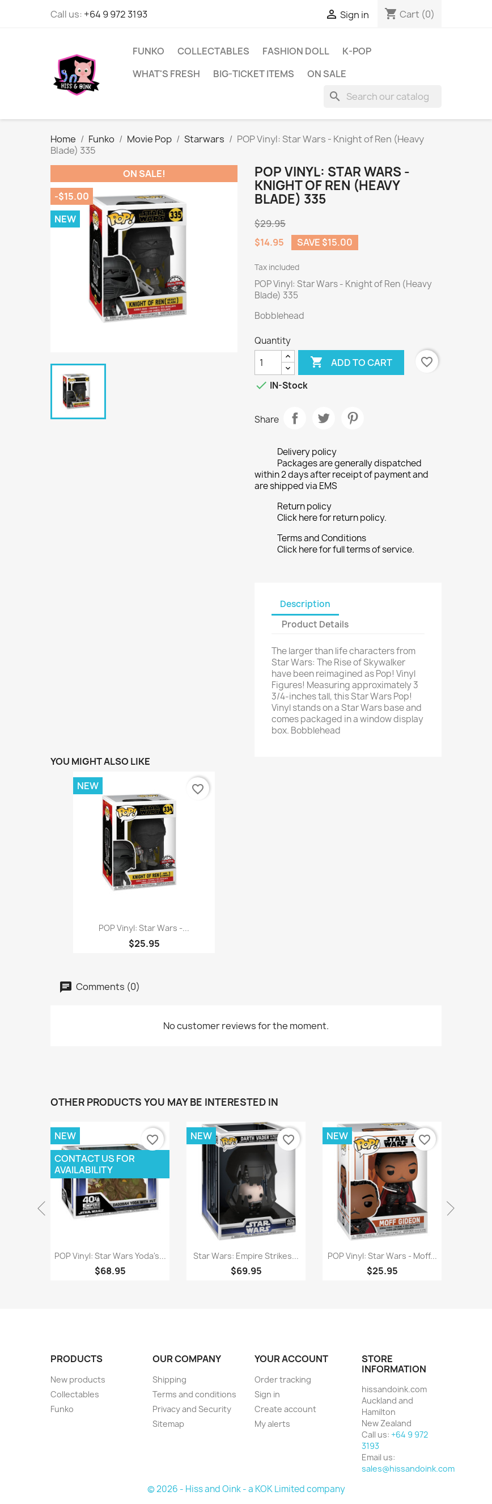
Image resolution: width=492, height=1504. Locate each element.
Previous (44, 1208)
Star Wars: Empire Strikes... (246, 1255)
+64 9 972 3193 (115, 14)
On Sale (326, 74)
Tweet (323, 418)
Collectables (213, 51)
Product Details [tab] (315, 624)
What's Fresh (166, 74)
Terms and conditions (194, 1394)
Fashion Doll (295, 51)
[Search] (383, 96)
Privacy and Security (191, 1409)
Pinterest (352, 418)
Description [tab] (305, 604)
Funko (148, 51)
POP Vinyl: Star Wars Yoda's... (110, 1255)
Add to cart (351, 362)
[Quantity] (268, 362)
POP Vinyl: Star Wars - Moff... (382, 1255)
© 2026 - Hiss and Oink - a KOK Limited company (246, 1489)
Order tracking (283, 1379)
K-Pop (356, 51)
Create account (285, 1409)
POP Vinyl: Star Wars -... (144, 927)
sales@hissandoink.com (408, 1468)
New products (77, 1379)
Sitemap (168, 1423)
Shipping (169, 1379)
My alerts (272, 1423)
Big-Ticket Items (253, 74)
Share (294, 418)
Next (447, 1208)
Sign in (267, 1394)
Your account (291, 1359)
